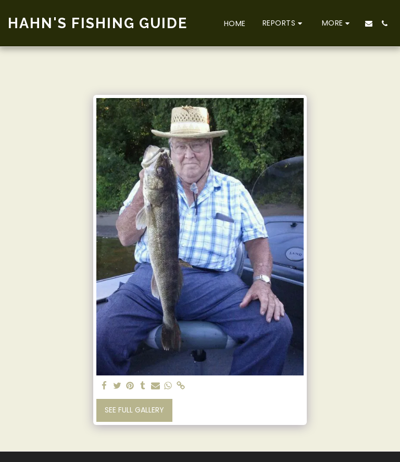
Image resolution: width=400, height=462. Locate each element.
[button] (284, 23)
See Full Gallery (134, 410)
